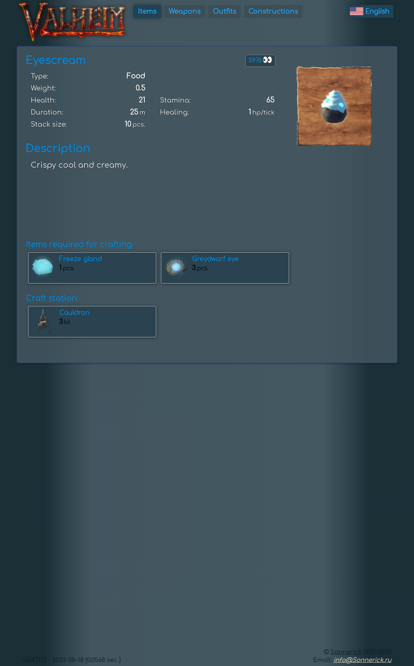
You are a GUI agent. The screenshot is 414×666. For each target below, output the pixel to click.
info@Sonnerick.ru (362, 660)
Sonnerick (346, 652)
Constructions (273, 11)
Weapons (185, 11)
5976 (260, 59)
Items (147, 11)
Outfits (224, 11)
